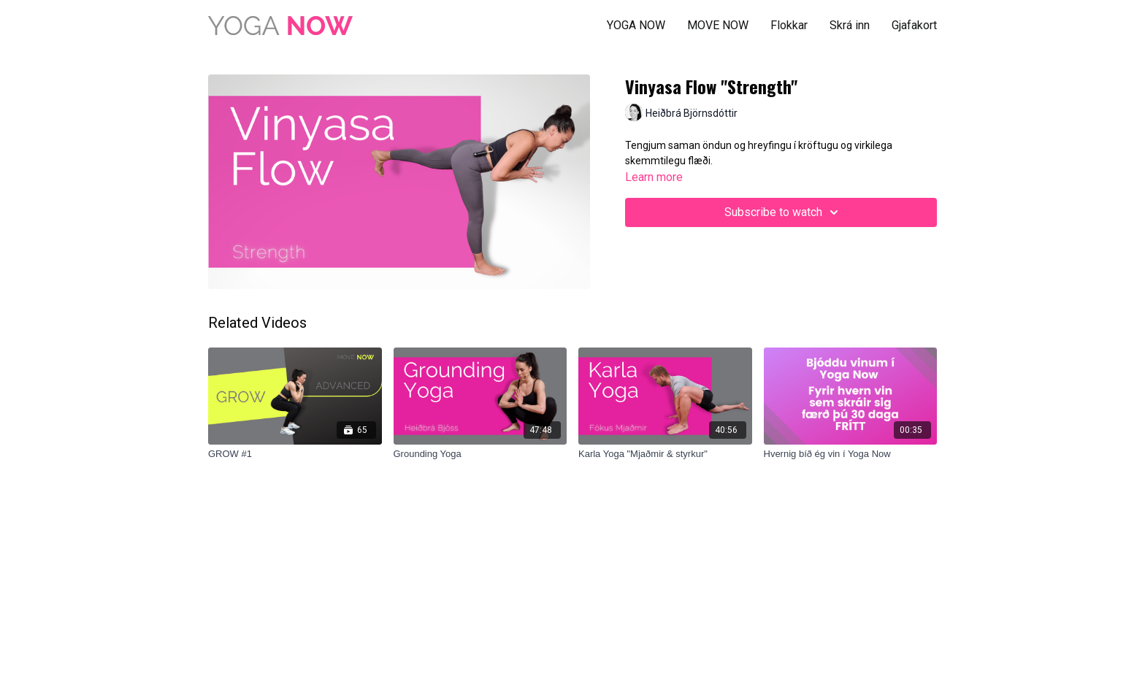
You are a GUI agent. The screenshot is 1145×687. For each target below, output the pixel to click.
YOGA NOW (636, 25)
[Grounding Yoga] (480, 454)
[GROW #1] (295, 454)
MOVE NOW (717, 25)
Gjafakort (914, 25)
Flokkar (789, 25)
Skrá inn (850, 25)
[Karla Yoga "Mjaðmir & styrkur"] (665, 454)
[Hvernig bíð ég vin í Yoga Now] (851, 454)
